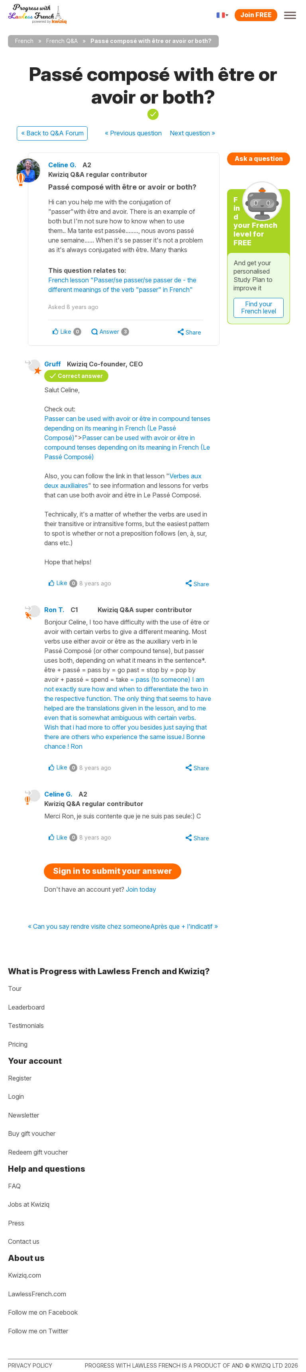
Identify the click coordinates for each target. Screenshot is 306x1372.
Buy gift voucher (31, 1133)
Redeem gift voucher (38, 1152)
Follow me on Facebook (43, 1312)
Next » (192, 133)
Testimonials (26, 1025)
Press (16, 1223)
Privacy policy (30, 1365)
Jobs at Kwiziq (28, 1204)
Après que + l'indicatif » (184, 926)
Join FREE (256, 15)
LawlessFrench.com (37, 1294)
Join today (141, 889)
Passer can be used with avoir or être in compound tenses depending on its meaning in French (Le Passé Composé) (127, 428)
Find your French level (258, 307)
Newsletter (23, 1115)
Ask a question (259, 158)
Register (19, 1078)
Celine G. (62, 165)
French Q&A (62, 40)
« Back (52, 133)
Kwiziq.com (24, 1275)
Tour (15, 988)
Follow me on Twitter (38, 1331)
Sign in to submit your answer (112, 871)
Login (16, 1096)
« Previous (133, 133)
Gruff (52, 364)
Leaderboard (26, 1007)
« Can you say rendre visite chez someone (89, 926)
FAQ (14, 1186)
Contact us (23, 1241)
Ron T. (54, 610)
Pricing (17, 1044)
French (24, 40)
